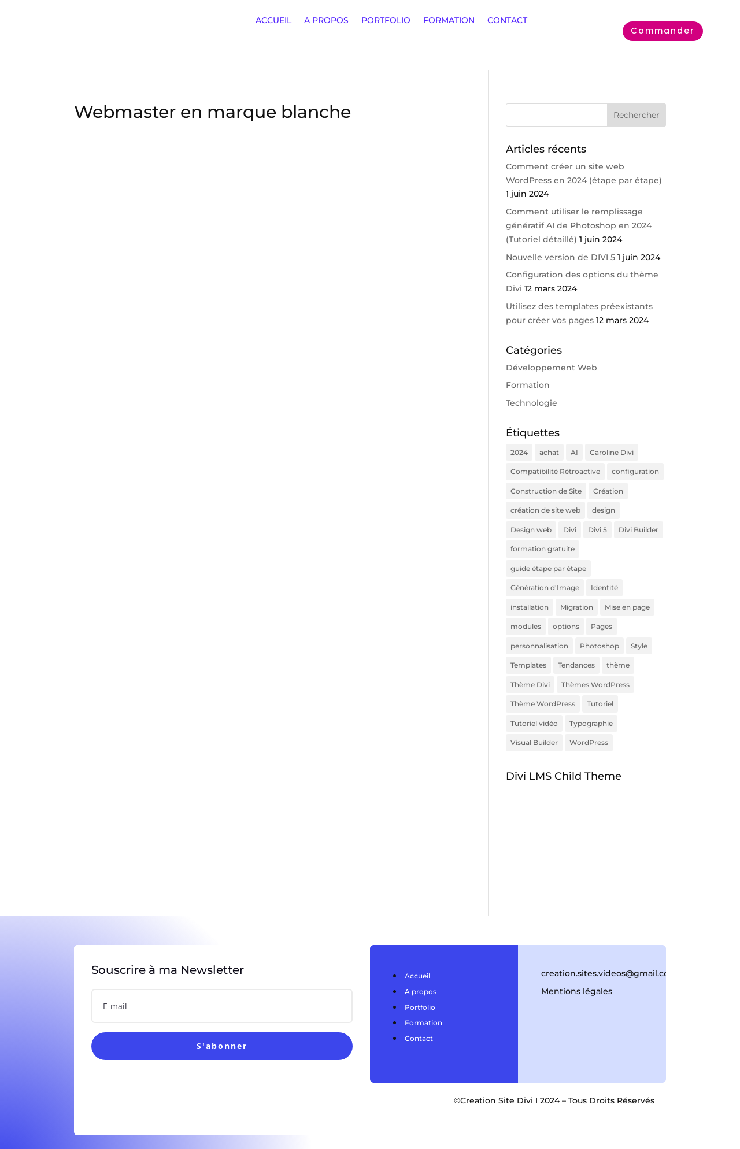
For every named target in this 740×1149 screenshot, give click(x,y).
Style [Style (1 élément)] (639, 635)
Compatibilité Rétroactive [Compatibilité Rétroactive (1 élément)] (555, 470)
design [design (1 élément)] (603, 506)
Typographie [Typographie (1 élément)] (591, 709)
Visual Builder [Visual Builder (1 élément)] (534, 727)
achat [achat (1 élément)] (549, 451)
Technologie (531, 403)
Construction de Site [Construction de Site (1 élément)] (546, 488)
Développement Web (551, 367)
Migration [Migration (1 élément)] (576, 598)
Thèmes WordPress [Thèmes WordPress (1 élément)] (595, 672)
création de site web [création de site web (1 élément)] (545, 506)
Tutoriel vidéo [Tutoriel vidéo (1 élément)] (534, 709)
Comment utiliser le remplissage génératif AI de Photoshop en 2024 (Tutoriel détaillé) (579, 225)
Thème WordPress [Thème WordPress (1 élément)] (542, 690)
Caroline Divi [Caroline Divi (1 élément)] (612, 451)
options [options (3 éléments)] (566, 617)
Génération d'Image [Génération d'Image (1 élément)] (544, 580)
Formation (528, 385)
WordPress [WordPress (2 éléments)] (588, 727)
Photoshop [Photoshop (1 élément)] (599, 635)
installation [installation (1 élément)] (529, 598)
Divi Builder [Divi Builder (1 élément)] (638, 525)
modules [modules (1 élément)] (525, 617)
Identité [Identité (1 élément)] (604, 580)
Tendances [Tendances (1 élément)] (576, 654)
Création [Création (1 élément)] (608, 488)
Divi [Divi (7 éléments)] (569, 525)
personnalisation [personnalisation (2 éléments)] (539, 635)
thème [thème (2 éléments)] (618, 654)
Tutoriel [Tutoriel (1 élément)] (600, 690)
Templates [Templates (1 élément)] (528, 654)
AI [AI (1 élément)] (574, 451)
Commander (663, 30)
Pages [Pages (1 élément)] (601, 617)
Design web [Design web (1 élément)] (531, 525)
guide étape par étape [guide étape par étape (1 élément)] (548, 562)
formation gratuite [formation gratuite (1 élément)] (542, 543)
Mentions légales (576, 975)
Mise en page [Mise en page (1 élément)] (627, 598)
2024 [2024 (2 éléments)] (519, 451)
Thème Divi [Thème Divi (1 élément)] (530, 672)
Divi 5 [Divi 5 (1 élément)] (597, 525)
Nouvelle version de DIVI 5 (560, 257)
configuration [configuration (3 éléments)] (635, 470)
